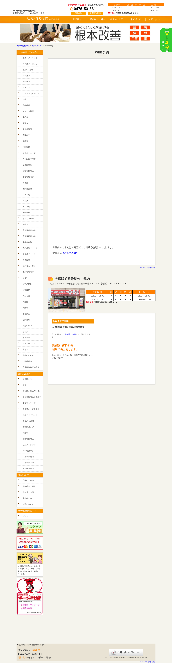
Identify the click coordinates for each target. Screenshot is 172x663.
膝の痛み (26, 81)
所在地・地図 (116, 19)
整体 (24, 385)
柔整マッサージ (29, 403)
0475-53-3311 (70, 253)
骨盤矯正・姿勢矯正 (31, 409)
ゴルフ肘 (26, 195)
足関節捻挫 (27, 189)
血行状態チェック (30, 248)
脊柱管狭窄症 (28, 272)
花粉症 (25, 141)
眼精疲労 (26, 314)
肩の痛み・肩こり (30, 64)
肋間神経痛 (27, 361)
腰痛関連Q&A (28, 427)
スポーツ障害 (28, 111)
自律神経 (26, 105)
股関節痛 (26, 147)
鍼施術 (25, 433)
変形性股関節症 (29, 236)
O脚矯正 (26, 135)
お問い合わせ (155, 19)
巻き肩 (25, 349)
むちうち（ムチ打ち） (32, 93)
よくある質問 (28, 421)
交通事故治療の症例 (31, 367)
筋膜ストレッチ (29, 445)
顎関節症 (26, 320)
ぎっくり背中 (28, 218)
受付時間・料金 (97, 19)
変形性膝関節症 (29, 230)
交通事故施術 (28, 457)
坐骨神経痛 (27, 129)
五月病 (25, 201)
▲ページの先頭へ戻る (147, 268)
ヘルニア (26, 87)
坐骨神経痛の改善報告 (32, 397)
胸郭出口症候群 (29, 159)
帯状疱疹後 (27, 242)
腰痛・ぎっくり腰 (30, 58)
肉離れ (25, 308)
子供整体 (26, 212)
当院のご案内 (28, 480)
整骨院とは (78, 19)
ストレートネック (30, 343)
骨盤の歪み (27, 326)
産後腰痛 (26, 290)
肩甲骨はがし (28, 451)
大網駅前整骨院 (37, 18)
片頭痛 (25, 302)
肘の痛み (26, 75)
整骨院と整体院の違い (32, 391)
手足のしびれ (28, 70)
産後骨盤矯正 (28, 171)
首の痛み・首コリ (30, 266)
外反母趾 (26, 296)
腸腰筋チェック (29, 254)
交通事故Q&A (28, 462)
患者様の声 (135, 19)
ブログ (25, 516)
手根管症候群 (28, 177)
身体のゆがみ (28, 355)
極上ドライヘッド (30, 415)
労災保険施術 (28, 468)
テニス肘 (26, 206)
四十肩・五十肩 (29, 153)
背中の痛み (27, 284)
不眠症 (25, 117)
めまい (25, 278)
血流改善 (26, 260)
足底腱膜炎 (27, 165)
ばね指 (25, 332)
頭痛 (24, 99)
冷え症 (25, 183)
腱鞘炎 (25, 123)
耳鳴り (25, 224)
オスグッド (27, 337)
